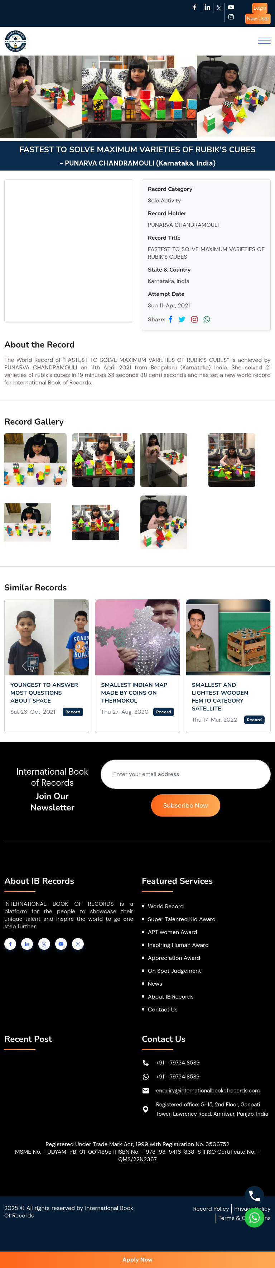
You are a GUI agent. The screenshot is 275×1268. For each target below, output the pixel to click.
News (155, 983)
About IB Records (171, 996)
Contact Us (163, 1009)
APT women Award (172, 932)
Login (260, 8)
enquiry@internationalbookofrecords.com (208, 1090)
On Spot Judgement (174, 971)
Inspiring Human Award (178, 945)
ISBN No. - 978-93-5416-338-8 (159, 1151)
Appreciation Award (174, 958)
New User (258, 18)
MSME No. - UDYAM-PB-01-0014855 (63, 1151)
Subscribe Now (185, 805)
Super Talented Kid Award (182, 919)
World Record (166, 906)
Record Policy (211, 1208)
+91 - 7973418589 (178, 1062)
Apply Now (137, 1259)
